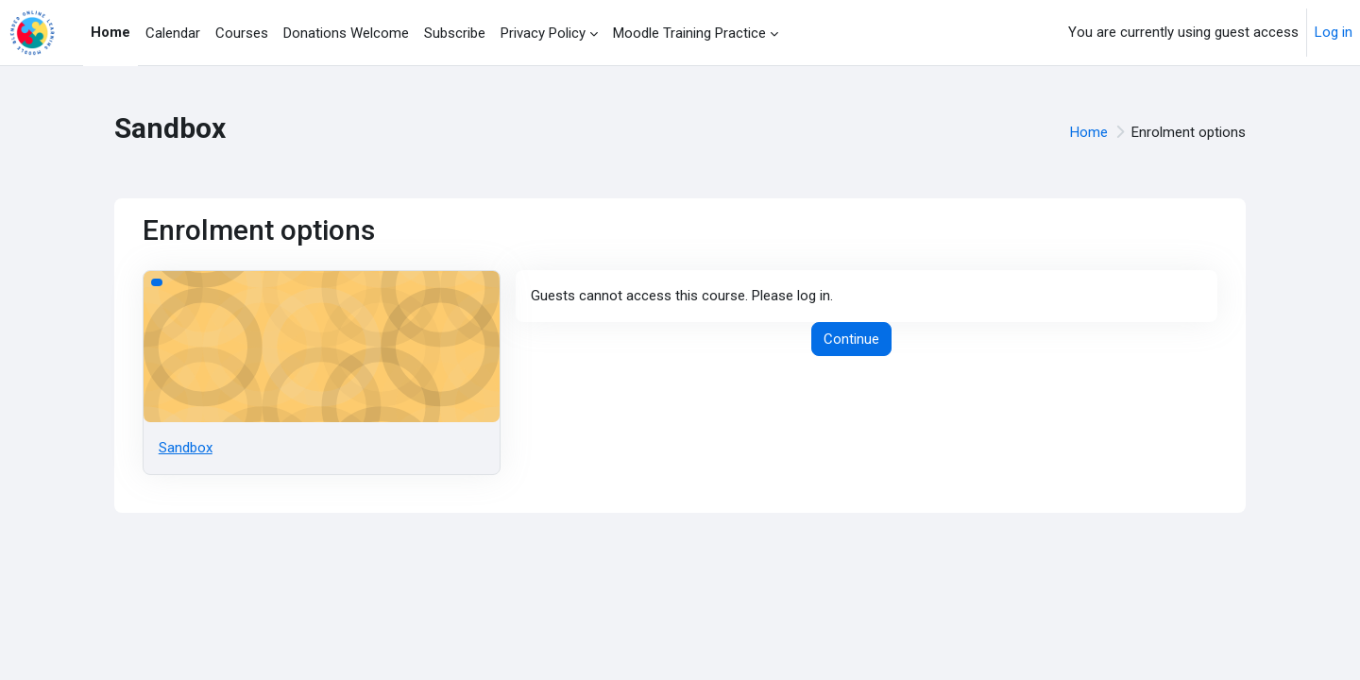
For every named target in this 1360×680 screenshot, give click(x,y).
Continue (851, 339)
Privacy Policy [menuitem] (543, 33)
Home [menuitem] (110, 32)
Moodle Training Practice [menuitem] (689, 33)
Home (1089, 132)
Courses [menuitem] (241, 33)
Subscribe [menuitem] (454, 33)
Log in (1333, 32)
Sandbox (185, 447)
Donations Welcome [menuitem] (346, 33)
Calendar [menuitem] (172, 33)
